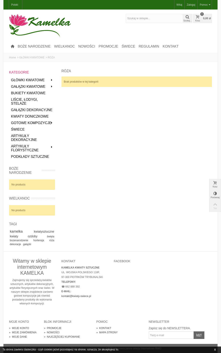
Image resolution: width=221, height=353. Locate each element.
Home (12, 57)
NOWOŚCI (86, 46)
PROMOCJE (108, 46)
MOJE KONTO (19, 328)
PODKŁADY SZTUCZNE (30, 156)
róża (51, 240)
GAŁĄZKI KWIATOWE (32, 86)
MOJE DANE (18, 336)
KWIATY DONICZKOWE (30, 116)
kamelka (21, 231)
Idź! (199, 335)
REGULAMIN (149, 46)
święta (50, 236)
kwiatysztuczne (44, 231)
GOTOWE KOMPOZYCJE (32, 123)
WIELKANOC (64, 46)
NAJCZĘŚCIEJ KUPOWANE (62, 336)
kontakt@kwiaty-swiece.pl (76, 296)
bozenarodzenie (21, 240)
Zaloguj (191, 4)
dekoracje (16, 244)
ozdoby (36, 236)
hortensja (40, 240)
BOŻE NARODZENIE (34, 46)
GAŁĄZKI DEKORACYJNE (31, 110)
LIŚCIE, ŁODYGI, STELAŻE (24, 101)
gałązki (27, 244)
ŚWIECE (128, 46)
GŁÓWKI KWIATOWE (31, 57)
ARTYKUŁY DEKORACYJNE (24, 138)
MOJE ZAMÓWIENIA (22, 332)
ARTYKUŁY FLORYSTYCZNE (32, 148)
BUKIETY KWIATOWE (28, 93)
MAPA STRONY (107, 332)
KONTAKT (171, 46)
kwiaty (18, 236)
